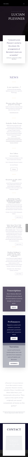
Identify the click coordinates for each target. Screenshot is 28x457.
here (16, 92)
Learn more (18, 217)
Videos (14, 169)
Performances (14, 366)
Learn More (18, 273)
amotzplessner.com (14, 112)
